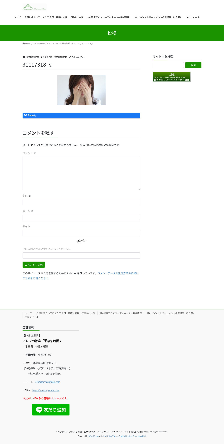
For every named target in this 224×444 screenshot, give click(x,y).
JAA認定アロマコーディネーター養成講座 (121, 313)
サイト (26, 226)
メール (28, 211)
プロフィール (32, 316)
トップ (28, 313)
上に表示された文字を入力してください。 (47, 249)
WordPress (94, 436)
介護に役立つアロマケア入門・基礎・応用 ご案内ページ (65, 313)
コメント (29, 153)
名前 (27, 195)
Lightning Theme (111, 436)
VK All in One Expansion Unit (133, 436)
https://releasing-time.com (45, 390)
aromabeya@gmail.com (47, 382)
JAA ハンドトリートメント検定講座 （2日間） (170, 313)
